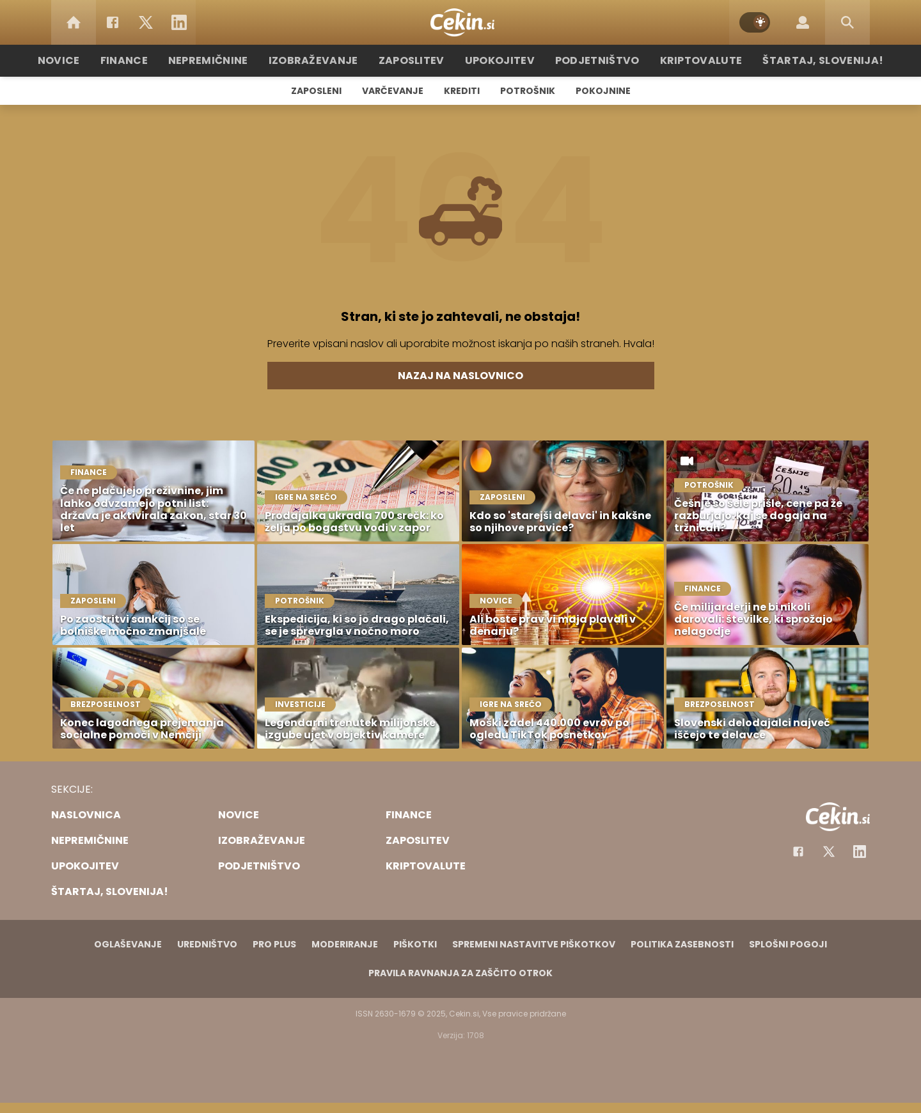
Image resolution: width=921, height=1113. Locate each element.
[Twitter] (145, 22)
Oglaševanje (128, 944)
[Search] (847, 22)
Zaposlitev (418, 60)
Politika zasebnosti (682, 944)
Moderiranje (344, 944)
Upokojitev (499, 60)
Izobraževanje (327, 60)
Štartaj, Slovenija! (797, 60)
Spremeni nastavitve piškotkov (533, 944)
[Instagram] (859, 851)
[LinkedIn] (179, 22)
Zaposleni (316, 90)
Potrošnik (527, 90)
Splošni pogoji (788, 944)
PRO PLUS (274, 944)
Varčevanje (392, 90)
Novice (89, 60)
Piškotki (415, 944)
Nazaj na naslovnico (460, 375)
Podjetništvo (590, 60)
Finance (151, 60)
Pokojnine (603, 90)
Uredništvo (207, 944)
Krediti (462, 90)
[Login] (802, 22)
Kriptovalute (686, 60)
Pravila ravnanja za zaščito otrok (460, 973)
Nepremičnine (230, 60)
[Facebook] (112, 22)
